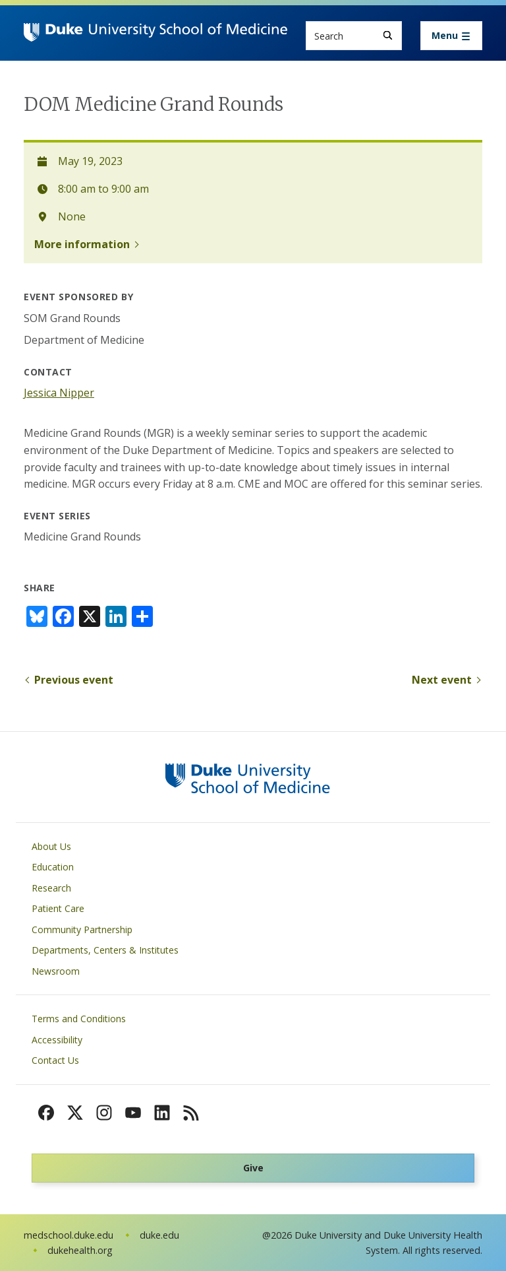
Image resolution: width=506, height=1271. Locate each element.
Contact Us (55, 1060)
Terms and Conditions (79, 1018)
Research (51, 888)
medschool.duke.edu (68, 1235)
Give (253, 1167)
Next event (442, 679)
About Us (51, 846)
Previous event (73, 679)
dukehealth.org (80, 1250)
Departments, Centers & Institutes (105, 950)
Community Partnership (82, 929)
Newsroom (56, 971)
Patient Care (58, 908)
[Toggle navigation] (451, 35)
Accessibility (57, 1039)
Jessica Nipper (59, 392)
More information (82, 244)
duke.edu (159, 1235)
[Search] (388, 35)
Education (53, 867)
